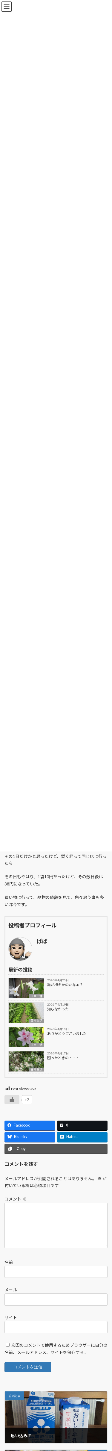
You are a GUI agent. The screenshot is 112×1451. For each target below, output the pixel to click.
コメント (15, 1198)
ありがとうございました (67, 1033)
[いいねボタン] (11, 1099)
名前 (8, 1269)
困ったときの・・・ (63, 1058)
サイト (10, 1324)
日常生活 (36, 996)
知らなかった (58, 1009)
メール (10, 1296)
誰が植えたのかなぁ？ (65, 985)
